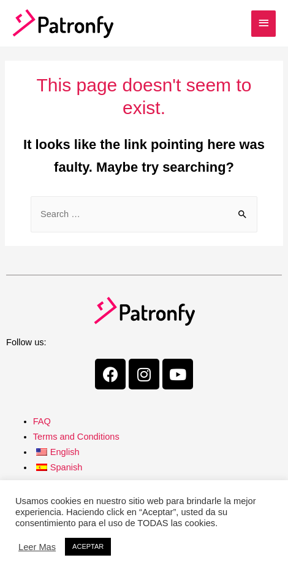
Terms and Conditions (76, 437)
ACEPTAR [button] (88, 546)
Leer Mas (37, 547)
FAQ (42, 421)
